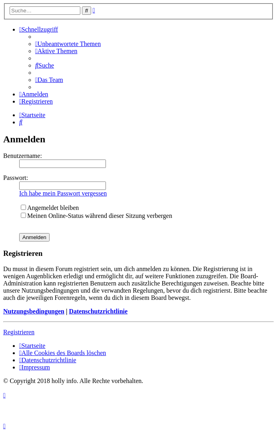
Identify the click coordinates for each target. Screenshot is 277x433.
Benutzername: (22, 155)
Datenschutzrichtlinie (98, 311)
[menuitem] (68, 43)
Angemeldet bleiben (50, 207)
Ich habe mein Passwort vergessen (63, 193)
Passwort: (15, 177)
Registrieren (18, 332)
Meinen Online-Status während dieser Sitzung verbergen (96, 215)
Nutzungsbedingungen (33, 311)
